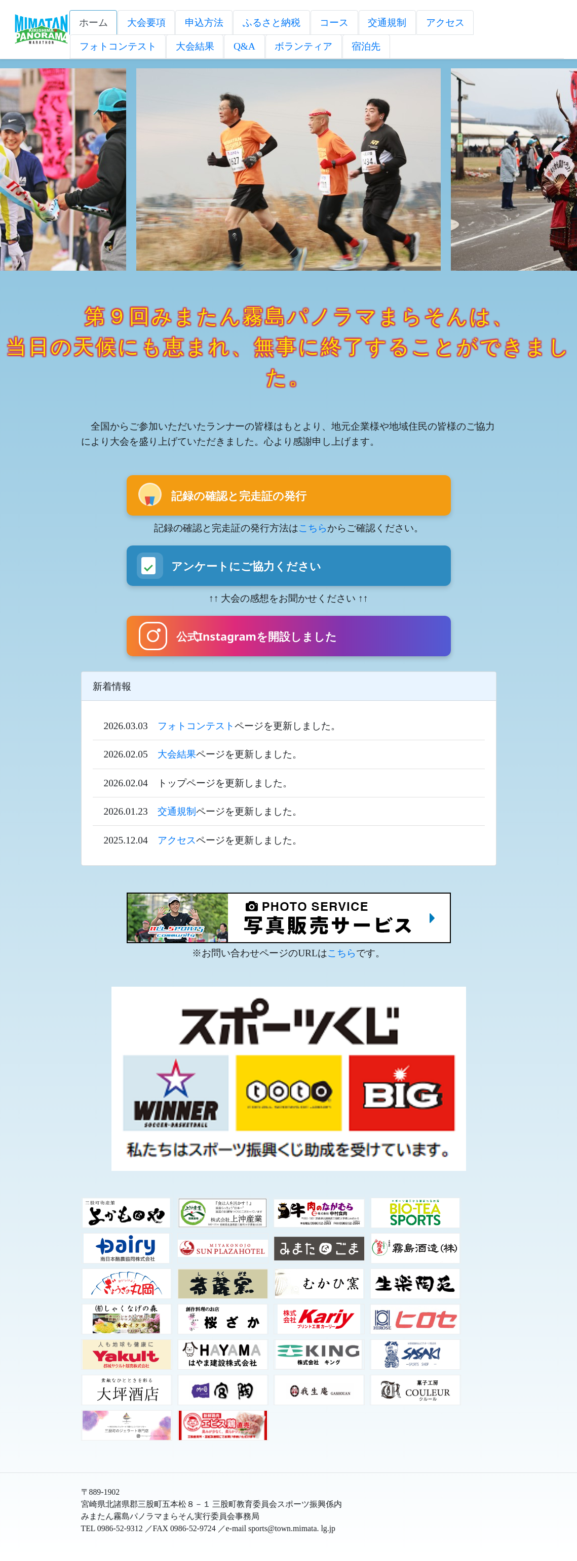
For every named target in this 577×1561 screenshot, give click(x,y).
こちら (312, 528)
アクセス (445, 22)
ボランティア (303, 46)
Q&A (244, 46)
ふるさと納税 (271, 22)
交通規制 (387, 22)
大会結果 (195, 46)
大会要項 (146, 22)
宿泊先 (366, 46)
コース (334, 22)
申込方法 (204, 22)
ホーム (93, 22)
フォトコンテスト (118, 46)
